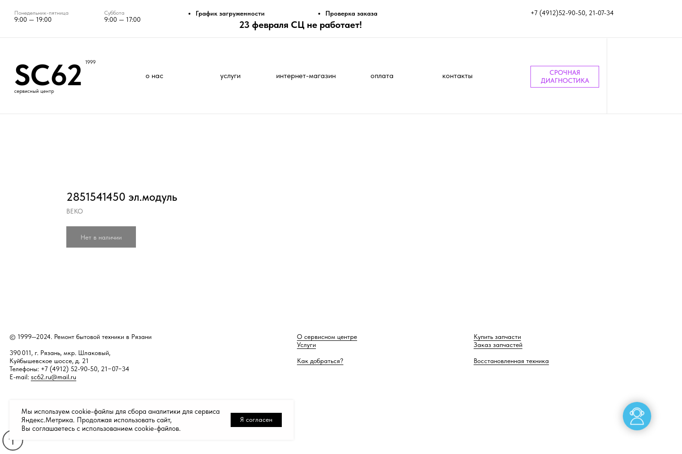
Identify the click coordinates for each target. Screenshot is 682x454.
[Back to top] (12, 440)
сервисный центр (34, 91)
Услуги (306, 344)
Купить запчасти (497, 336)
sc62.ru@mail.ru (53, 377)
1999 (90, 62)
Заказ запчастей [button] (498, 344)
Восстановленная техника (511, 361)
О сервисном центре (327, 336)
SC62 (48, 74)
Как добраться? (320, 361)
